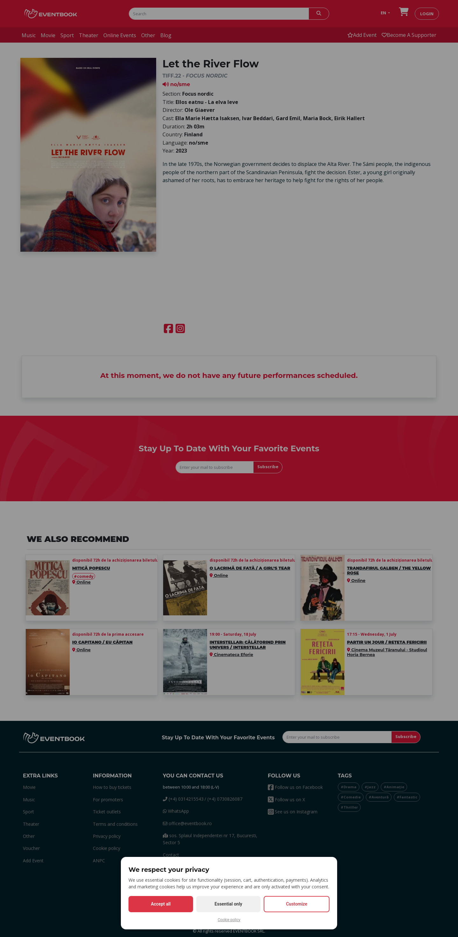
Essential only (228, 903)
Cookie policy (229, 920)
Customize (296, 903)
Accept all (160, 903)
